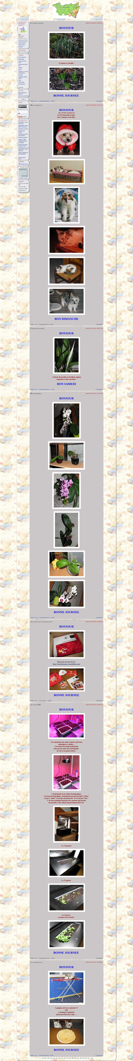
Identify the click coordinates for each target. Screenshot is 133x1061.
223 (51, 1058)
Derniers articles (22, 42)
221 (46, 1058)
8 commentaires (99, 324)
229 (23, 99)
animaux (20, 67)
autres (19, 80)
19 (23, 173)
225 (56, 1058)
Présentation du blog (23, 40)
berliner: (23, 153)
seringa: (21, 131)
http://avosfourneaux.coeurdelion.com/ (66, 664)
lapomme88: (23, 126)
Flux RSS (22, 116)
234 (81, 1058)
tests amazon (21, 82)
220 (43, 1058)
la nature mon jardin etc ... (44, 100)
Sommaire (20, 46)
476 (92, 1058)
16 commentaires (99, 1055)
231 (73, 1058)
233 (78, 1058)
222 (48, 1058)
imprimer (32, 100)
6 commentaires (99, 958)
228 (64, 1058)
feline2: (23, 145)
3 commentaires (99, 100)
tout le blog (20, 87)
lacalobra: (23, 134)
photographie (21, 59)
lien (36, 100)
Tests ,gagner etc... (22, 57)
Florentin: (22, 137)
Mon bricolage (21, 84)
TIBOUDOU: (23, 122)
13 (24, 172)
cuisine (20, 69)
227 (62, 1058)
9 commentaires (99, 617)
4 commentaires (99, 700)
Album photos (21, 44)
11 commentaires (99, 389)
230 (70, 1058)
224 (54, 1058)
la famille (20, 74)
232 (75, 1058)
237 (89, 1058)
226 (59, 1058)
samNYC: (22, 141)
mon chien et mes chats (44, 324)
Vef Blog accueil (23, 164)
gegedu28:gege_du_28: (23, 149)
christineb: (23, 128)
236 (86, 1058)
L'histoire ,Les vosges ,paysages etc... (23, 72)
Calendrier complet (23, 178)
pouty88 (52, 100)
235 (83, 1058)
